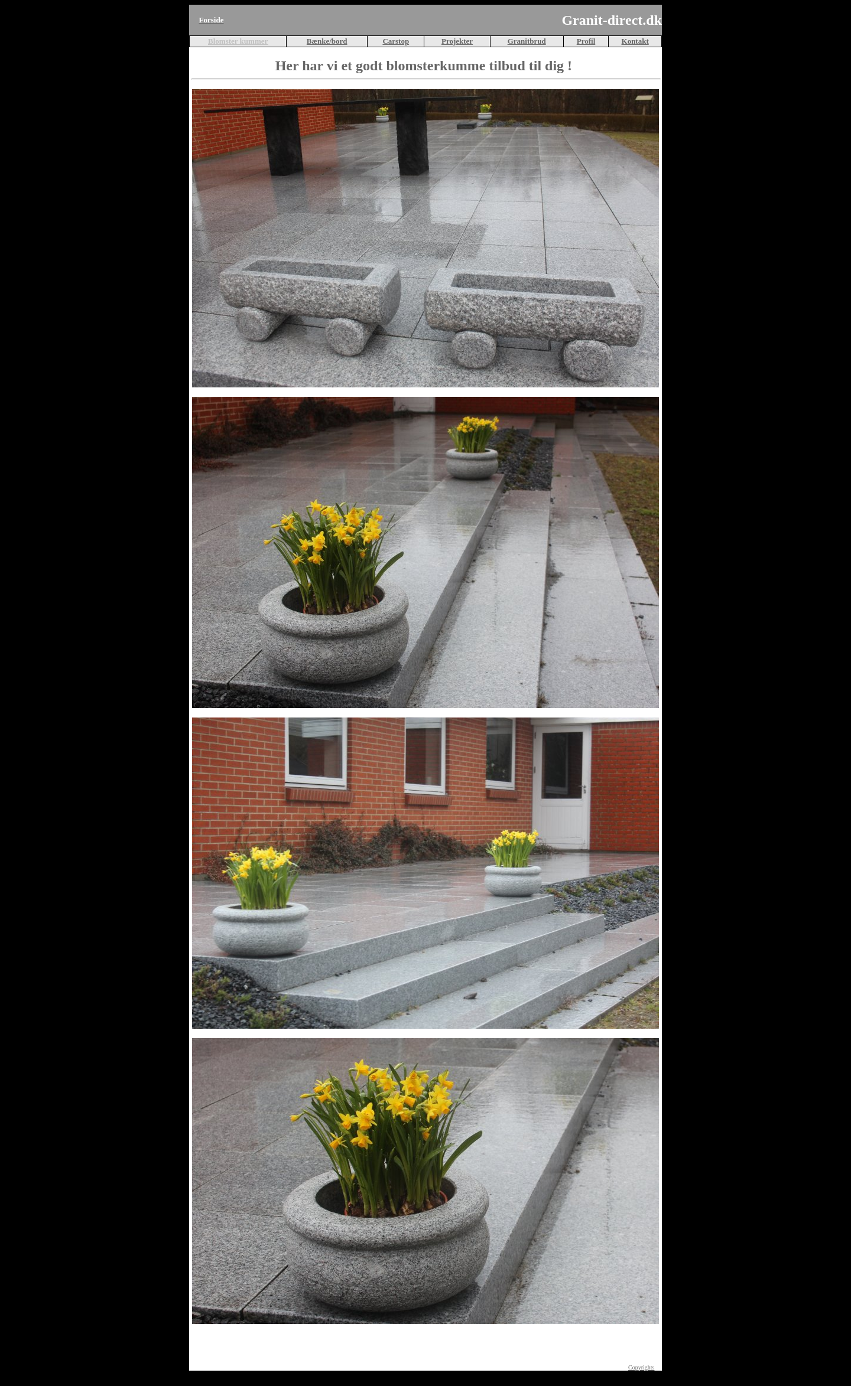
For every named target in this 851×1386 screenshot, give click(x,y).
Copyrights (641, 1367)
